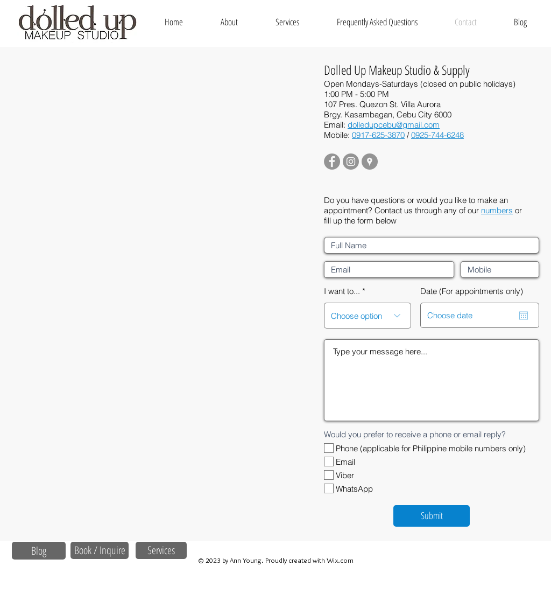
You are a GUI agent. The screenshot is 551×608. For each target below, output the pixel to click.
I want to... (342, 291)
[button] (287, 22)
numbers (497, 210)
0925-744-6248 (437, 135)
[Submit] (431, 516)
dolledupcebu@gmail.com (394, 125)
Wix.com (340, 560)
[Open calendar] (523, 315)
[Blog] (39, 551)
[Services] (161, 550)
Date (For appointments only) (471, 291)
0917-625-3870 (378, 135)
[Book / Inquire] (99, 550)
